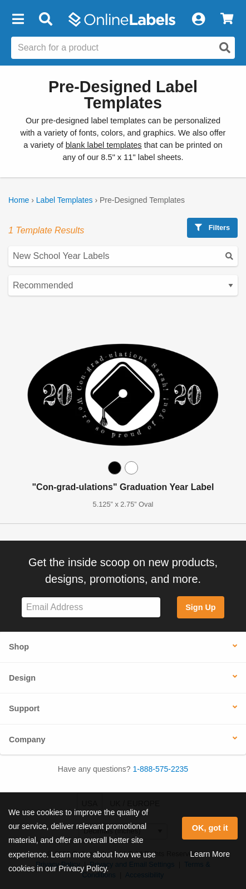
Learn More (210, 854)
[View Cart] (227, 19)
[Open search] (225, 48)
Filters (212, 227)
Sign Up (200, 607)
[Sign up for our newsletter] (91, 607)
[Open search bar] (45, 19)
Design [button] (22, 677)
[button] (17, 19)
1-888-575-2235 (161, 769)
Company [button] (27, 739)
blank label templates (104, 145)
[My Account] (198, 19)
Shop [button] (19, 646)
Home (18, 200)
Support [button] (24, 708)
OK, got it (210, 827)
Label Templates (64, 200)
